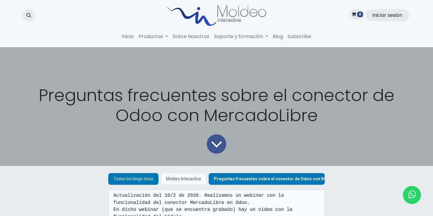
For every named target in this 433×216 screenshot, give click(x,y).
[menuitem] (127, 37)
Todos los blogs (128, 178)
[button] (29, 15)
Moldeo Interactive (183, 178)
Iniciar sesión (387, 15)
